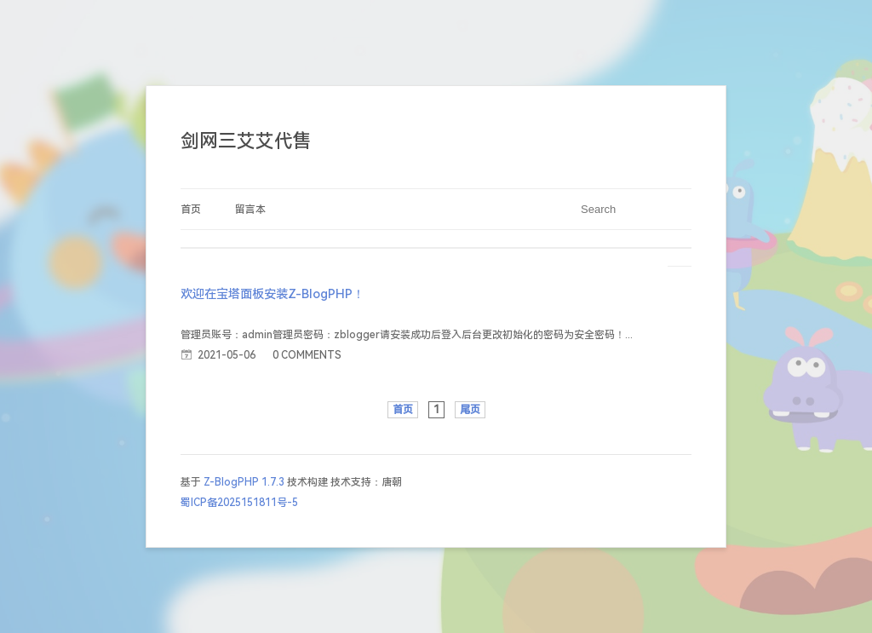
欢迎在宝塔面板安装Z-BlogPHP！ (272, 294)
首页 (191, 210)
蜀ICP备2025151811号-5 (239, 503)
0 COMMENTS (306, 355)
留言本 (250, 210)
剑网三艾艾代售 (246, 141)
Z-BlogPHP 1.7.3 (244, 482)
